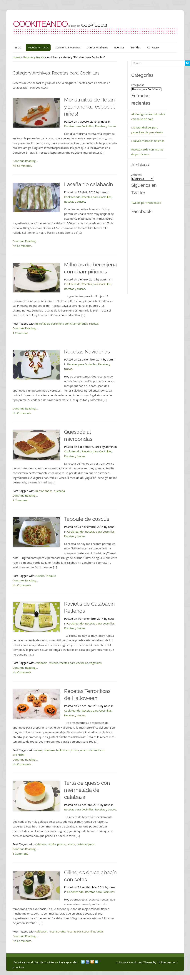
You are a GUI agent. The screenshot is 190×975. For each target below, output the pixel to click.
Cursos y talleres (97, 47)
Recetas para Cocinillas (79, 126)
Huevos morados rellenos (147, 141)
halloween (62, 750)
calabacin (41, 663)
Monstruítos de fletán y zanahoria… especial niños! (89, 107)
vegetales (95, 663)
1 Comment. (21, 333)
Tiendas (136, 47)
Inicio (17, 47)
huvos (75, 750)
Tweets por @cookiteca (146, 202)
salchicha (18, 754)
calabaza (49, 750)
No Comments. (22, 165)
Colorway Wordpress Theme (134, 962)
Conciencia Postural (67, 47)
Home (16, 57)
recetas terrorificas (92, 750)
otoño (52, 844)
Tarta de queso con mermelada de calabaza (87, 790)
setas (100, 931)
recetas (94, 323)
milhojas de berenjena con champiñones (61, 323)
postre (61, 844)
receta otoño (57, 931)
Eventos (119, 47)
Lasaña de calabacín (88, 184)
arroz (38, 750)
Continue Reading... (25, 161)
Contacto (153, 47)
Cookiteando (72, 197)
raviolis (53, 663)
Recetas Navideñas (87, 352)
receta (71, 844)
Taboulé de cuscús (86, 519)
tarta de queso (85, 844)
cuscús (39, 576)
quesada (59, 491)
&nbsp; (155, 256)
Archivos (136, 175)
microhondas (43, 491)
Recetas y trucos (38, 47)
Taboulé (51, 576)
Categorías (137, 85)
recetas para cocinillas (73, 663)
